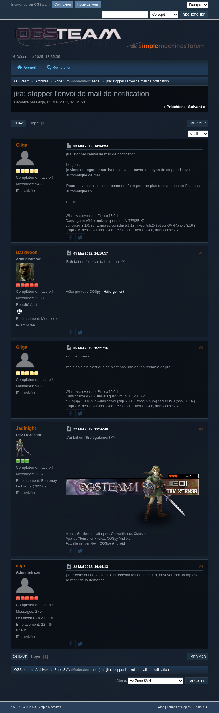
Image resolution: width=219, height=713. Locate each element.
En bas (18, 123)
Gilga (21, 145)
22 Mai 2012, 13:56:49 (90, 429)
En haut (19, 656)
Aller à (121, 680)
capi (20, 565)
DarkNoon (26, 252)
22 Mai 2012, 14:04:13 (90, 567)
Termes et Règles (179, 707)
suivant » (196, 107)
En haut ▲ (201, 707)
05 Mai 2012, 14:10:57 (90, 253)
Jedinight (26, 428)
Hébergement (114, 292)
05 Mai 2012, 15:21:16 (90, 348)
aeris (95, 81)
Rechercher (58, 68)
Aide (161, 707)
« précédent (174, 107)
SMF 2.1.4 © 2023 (23, 707)
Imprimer (198, 123)
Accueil (26, 68)
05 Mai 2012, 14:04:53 (90, 146)
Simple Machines (49, 707)
